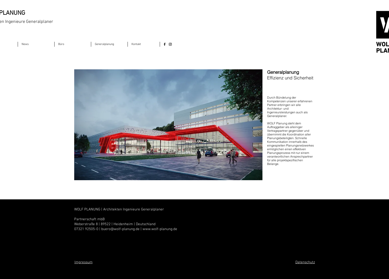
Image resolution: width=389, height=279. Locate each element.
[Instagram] (170, 44)
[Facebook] (165, 44)
